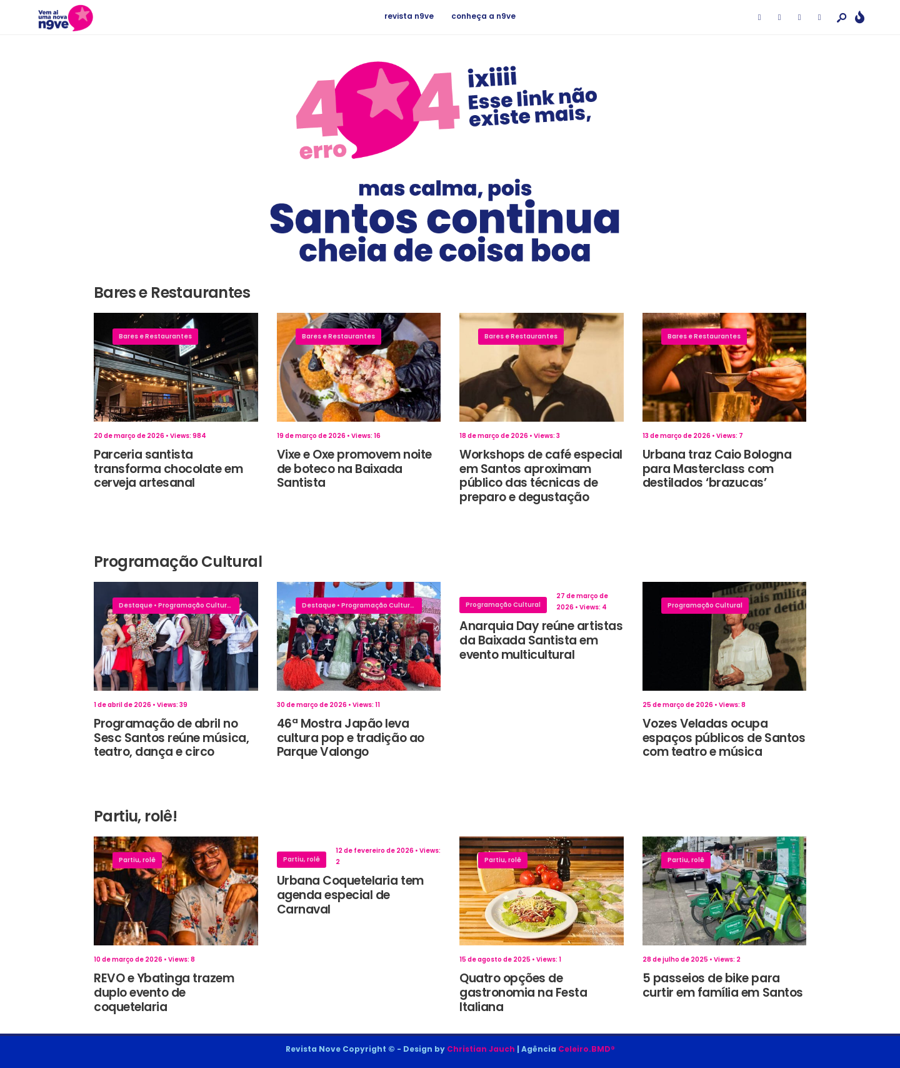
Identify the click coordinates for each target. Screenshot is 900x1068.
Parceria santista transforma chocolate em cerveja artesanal (168, 469)
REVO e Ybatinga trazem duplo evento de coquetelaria (164, 992)
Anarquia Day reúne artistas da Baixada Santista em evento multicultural (540, 640)
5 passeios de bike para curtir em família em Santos (722, 985)
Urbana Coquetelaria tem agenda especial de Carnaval (350, 895)
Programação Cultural (195, 605)
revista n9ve (409, 16)
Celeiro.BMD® (586, 1049)
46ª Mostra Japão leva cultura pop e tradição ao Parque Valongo (350, 738)
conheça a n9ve (483, 16)
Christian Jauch (481, 1049)
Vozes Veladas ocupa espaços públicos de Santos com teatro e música (724, 738)
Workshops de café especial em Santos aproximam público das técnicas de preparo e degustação (540, 476)
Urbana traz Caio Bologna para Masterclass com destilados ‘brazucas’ (717, 469)
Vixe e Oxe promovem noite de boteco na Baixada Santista (354, 469)
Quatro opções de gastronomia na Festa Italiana (523, 992)
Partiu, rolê (137, 860)
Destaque (135, 605)
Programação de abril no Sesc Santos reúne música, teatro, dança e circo (171, 738)
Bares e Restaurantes (155, 336)
